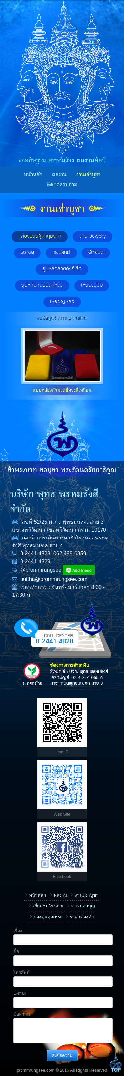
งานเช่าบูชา (88, 175)
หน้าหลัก (33, 175)
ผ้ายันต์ (95, 253)
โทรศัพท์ (21, 972)
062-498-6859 (69, 553)
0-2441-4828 (35, 553)
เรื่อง (17, 930)
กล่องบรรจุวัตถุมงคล (39, 236)
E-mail (19, 993)
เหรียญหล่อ (62, 302)
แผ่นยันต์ (61, 253)
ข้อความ (21, 1014)
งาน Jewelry (92, 236)
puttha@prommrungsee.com (53, 579)
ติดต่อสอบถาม (62, 185)
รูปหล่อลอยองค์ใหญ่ (42, 285)
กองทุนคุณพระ (48, 916)
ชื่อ (16, 951)
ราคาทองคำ (82, 916)
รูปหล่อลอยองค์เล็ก (62, 269)
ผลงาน (59, 175)
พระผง (27, 253)
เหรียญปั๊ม (92, 285)
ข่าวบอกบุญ (83, 906)
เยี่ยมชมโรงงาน (48, 906)
